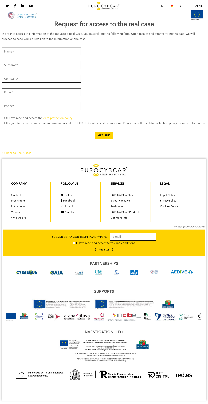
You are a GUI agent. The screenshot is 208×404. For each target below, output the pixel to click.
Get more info (118, 218)
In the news (18, 206)
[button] (196, 6)
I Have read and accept (104, 243)
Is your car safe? (120, 200)
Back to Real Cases (18, 153)
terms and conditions (121, 243)
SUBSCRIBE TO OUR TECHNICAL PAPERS (104, 236)
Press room (18, 200)
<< (4, 153)
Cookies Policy (169, 206)
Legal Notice (168, 195)
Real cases (116, 206)
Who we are (18, 218)
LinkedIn (68, 206)
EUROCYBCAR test (122, 195)
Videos (15, 212)
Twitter (66, 195)
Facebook (68, 200)
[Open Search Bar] (182, 6)
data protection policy (58, 118)
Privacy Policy (168, 200)
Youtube (68, 212)
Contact (16, 195)
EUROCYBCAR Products (125, 212)
